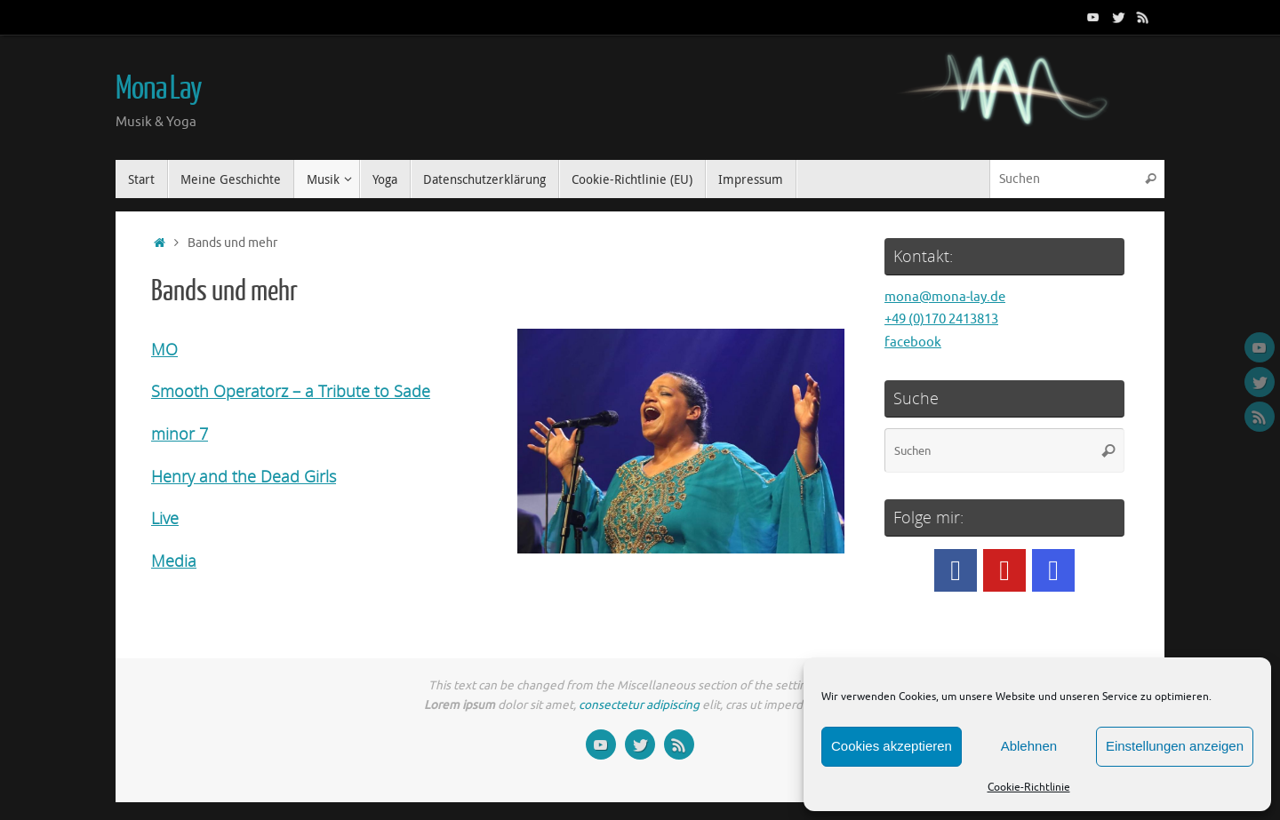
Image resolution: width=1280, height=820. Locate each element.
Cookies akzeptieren (891, 745)
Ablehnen (1029, 745)
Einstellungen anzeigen (1175, 745)
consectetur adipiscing (639, 705)
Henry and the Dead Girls (243, 476)
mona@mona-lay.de (944, 297)
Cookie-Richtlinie (1029, 787)
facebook (912, 342)
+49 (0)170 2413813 (941, 319)
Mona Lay (159, 89)
